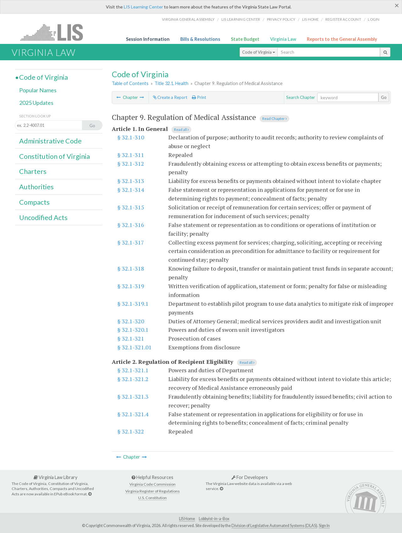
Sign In (324, 525)
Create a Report (170, 97)
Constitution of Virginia (54, 156)
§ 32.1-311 (130, 155)
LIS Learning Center (143, 6)
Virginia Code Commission (152, 484)
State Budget (245, 39)
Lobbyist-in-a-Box (214, 518)
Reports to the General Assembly (342, 39)
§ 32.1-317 (130, 242)
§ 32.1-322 (130, 431)
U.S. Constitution (152, 497)
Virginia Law (283, 39)
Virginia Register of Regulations (152, 491)
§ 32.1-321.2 (133, 379)
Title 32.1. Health (171, 83)
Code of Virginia (258, 52)
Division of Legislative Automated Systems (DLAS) (274, 525)
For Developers (249, 477)
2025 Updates (36, 102)
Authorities (36, 187)
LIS (55, 32)
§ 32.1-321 (130, 338)
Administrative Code (50, 141)
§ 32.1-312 (130, 163)
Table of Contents (130, 83)
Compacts (34, 202)
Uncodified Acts (43, 217)
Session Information (148, 39)
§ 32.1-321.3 (133, 396)
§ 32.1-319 (130, 286)
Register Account (343, 19)
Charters (32, 171)
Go (384, 97)
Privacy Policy (281, 19)
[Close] (396, 5)
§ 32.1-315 (130, 207)
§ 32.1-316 (130, 225)
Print (199, 97)
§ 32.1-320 (130, 321)
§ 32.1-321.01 (134, 347)
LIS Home (187, 518)
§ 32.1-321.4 (133, 414)
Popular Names (38, 90)
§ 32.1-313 (130, 181)
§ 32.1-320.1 (133, 329)
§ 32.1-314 (130, 189)
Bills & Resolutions (200, 39)
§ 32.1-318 (130, 268)
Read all (181, 129)
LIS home (310, 19)
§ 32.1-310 (130, 137)
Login (373, 19)
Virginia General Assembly (188, 19)
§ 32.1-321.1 (133, 370)
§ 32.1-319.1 (133, 303)
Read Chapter (274, 118)
